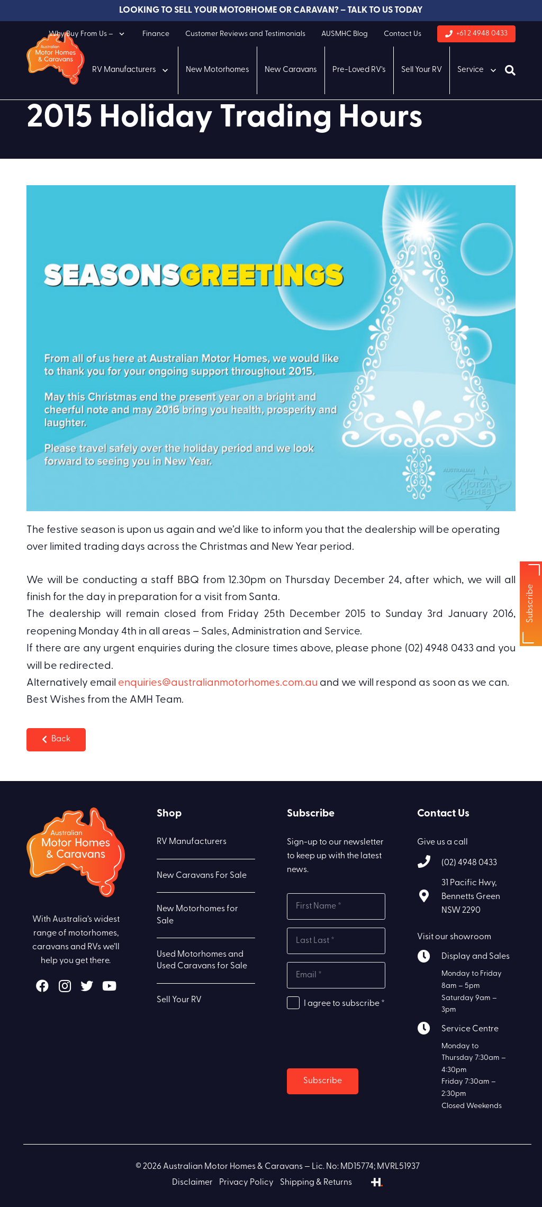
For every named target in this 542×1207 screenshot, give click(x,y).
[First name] (336, 906)
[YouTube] (109, 986)
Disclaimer (192, 1182)
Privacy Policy (246, 1182)
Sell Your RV (179, 1000)
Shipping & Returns (316, 1182)
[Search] (510, 70)
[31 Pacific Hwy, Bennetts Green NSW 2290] (429, 898)
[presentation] (367, 1039)
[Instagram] (64, 986)
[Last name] (336, 941)
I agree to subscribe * (344, 1004)
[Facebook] (42, 986)
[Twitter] (87, 986)
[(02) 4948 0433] (429, 863)
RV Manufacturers (192, 842)
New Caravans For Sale (202, 876)
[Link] (55, 58)
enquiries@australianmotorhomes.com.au (218, 683)
